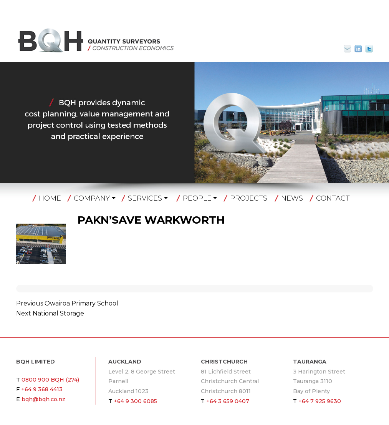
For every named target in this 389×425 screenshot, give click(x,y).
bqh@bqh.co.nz (350, 49)
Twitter (369, 49)
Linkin (358, 49)
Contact (333, 198)
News (292, 198)
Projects (248, 198)
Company (92, 198)
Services (145, 198)
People (197, 198)
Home (50, 198)
